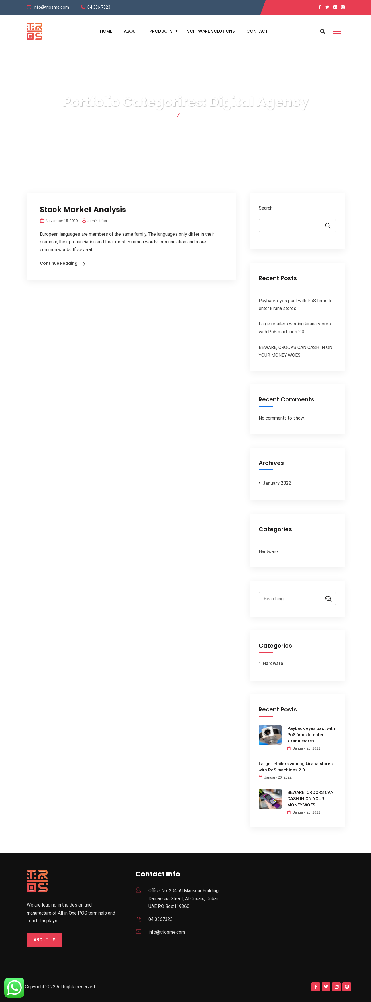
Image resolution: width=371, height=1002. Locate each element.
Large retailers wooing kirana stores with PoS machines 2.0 (296, 767)
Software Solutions (211, 31)
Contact (257, 31)
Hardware (268, 551)
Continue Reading (59, 263)
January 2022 (277, 483)
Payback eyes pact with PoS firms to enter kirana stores (311, 735)
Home (106, 31)
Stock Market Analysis (83, 209)
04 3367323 (160, 919)
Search (265, 208)
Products (161, 31)
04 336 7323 (98, 7)
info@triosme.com (51, 7)
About (131, 31)
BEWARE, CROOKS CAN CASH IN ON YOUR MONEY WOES (310, 799)
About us (45, 940)
